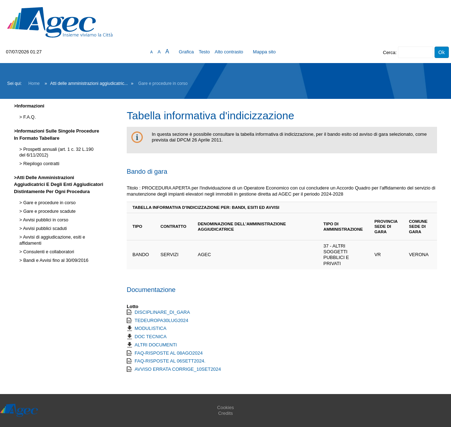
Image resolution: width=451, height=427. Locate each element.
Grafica (186, 51)
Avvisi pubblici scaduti (44, 228)
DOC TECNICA (150, 336)
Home (34, 83)
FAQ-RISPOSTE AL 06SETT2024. (170, 361)
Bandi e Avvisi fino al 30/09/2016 (55, 260)
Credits (225, 413)
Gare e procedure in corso (163, 83)
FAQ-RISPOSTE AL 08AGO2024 (169, 353)
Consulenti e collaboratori (48, 251)
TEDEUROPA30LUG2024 (161, 320)
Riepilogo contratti (40, 163)
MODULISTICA (150, 328)
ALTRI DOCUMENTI (156, 344)
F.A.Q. (29, 117)
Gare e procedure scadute (49, 211)
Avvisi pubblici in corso (45, 219)
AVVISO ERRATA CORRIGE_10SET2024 (178, 369)
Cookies (225, 407)
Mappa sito (264, 51)
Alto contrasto (229, 51)
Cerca (389, 52)
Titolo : (134, 188)
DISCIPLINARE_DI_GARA (162, 312)
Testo (204, 51)
